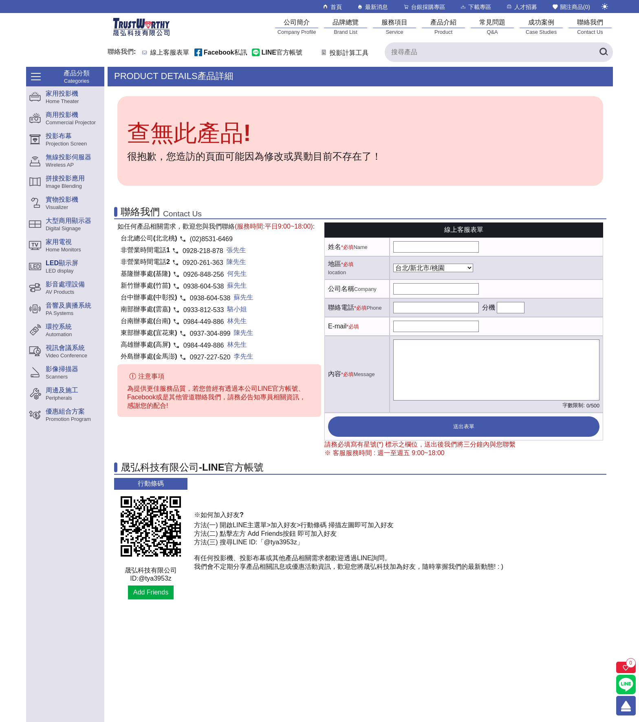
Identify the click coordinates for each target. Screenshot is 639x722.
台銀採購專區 (424, 6)
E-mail (337, 326)
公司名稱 (341, 288)
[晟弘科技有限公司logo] (141, 35)
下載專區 (475, 6)
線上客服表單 (169, 52)
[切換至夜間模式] (605, 6)
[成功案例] (541, 26)
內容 (334, 373)
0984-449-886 (203, 321)
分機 (488, 307)
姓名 (334, 246)
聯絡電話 (341, 307)
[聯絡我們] (590, 26)
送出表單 (463, 426)
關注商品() (571, 6)
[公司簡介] (297, 26)
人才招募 (521, 6)
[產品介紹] (443, 26)
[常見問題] (492, 26)
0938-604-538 (203, 286)
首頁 (332, 6)
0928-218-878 (203, 250)
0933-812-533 (203, 309)
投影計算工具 (344, 52)
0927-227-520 (210, 357)
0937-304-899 (210, 333)
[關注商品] (626, 667)
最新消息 (372, 6)
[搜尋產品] (499, 52)
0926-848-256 (203, 274)
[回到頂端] (626, 705)
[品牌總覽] (345, 26)
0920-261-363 (203, 262)
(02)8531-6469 (211, 239)
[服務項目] (394, 26)
